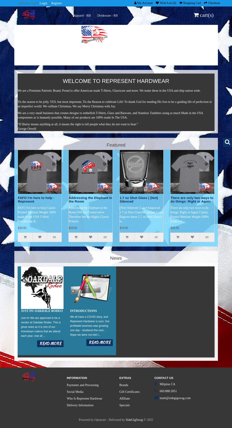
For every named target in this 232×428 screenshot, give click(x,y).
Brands (123, 385)
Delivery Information (80, 405)
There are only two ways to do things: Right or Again (191, 199)
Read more (50, 343)
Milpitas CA (167, 384)
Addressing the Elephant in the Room (90, 199)
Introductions (83, 311)
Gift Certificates (129, 391)
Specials (124, 405)
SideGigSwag (134, 420)
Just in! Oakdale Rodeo (42, 311)
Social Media (75, 391)
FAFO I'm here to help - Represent (36, 199)
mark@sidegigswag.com (175, 398)
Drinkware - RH (108, 15)
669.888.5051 (168, 391)
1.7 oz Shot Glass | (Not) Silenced (139, 199)
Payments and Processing (83, 385)
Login (43, 3)
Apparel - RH (82, 15)
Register (56, 3)
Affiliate (124, 398)
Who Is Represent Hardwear (84, 398)
